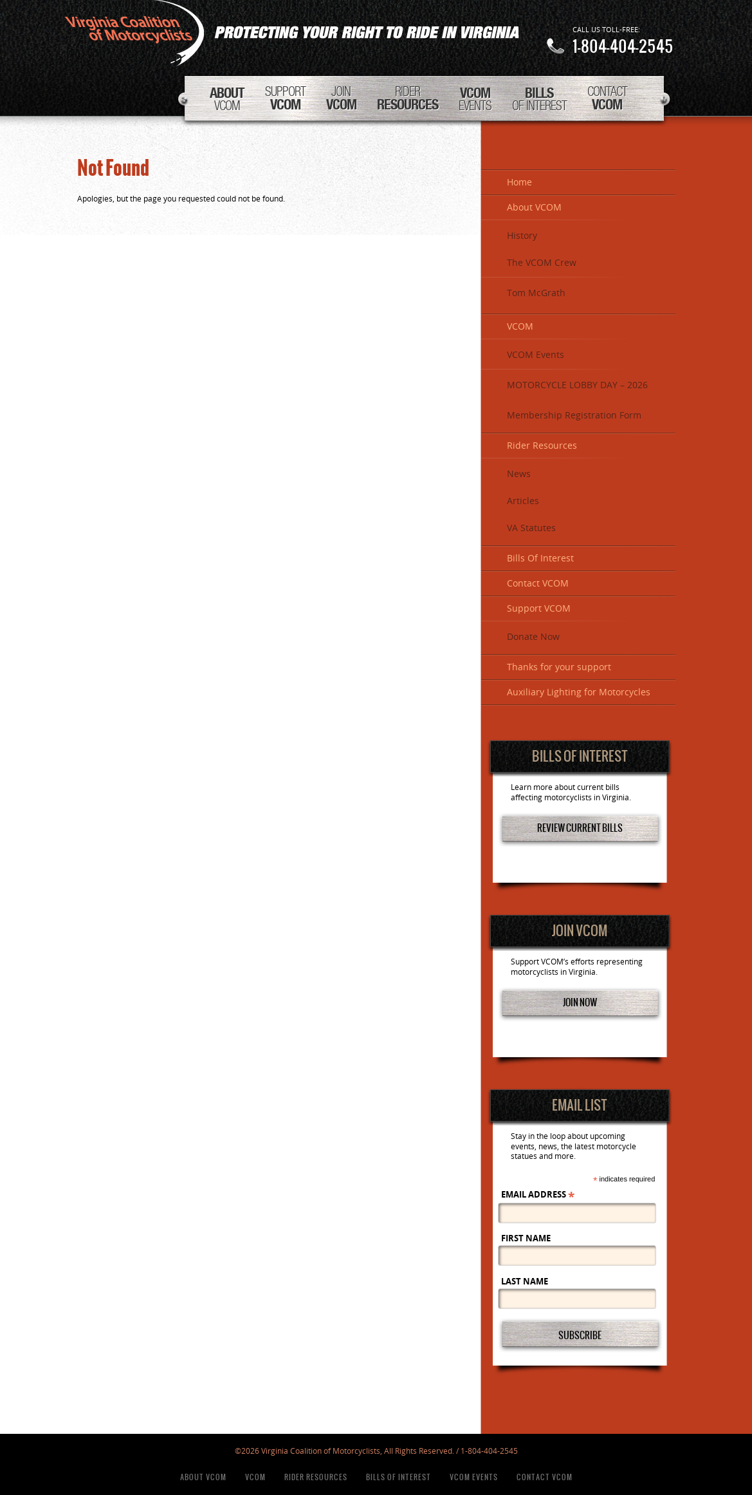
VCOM (227, 98)
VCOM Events (535, 355)
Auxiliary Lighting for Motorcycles (578, 692)
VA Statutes (531, 528)
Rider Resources (542, 445)
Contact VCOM (538, 583)
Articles (523, 501)
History (522, 235)
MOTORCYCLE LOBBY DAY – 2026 (577, 385)
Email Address (537, 1195)
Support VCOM (539, 608)
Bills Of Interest (540, 558)
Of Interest (539, 98)
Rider (407, 98)
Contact (607, 98)
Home (519, 182)
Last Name (524, 1281)
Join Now (580, 1002)
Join (341, 98)
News (519, 474)
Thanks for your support (559, 667)
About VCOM (534, 207)
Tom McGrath (536, 293)
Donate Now (533, 637)
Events (475, 98)
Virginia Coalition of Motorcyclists (291, 33)
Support (285, 98)
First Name (526, 1238)
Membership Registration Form (574, 415)
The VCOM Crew (541, 263)
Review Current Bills (580, 827)
